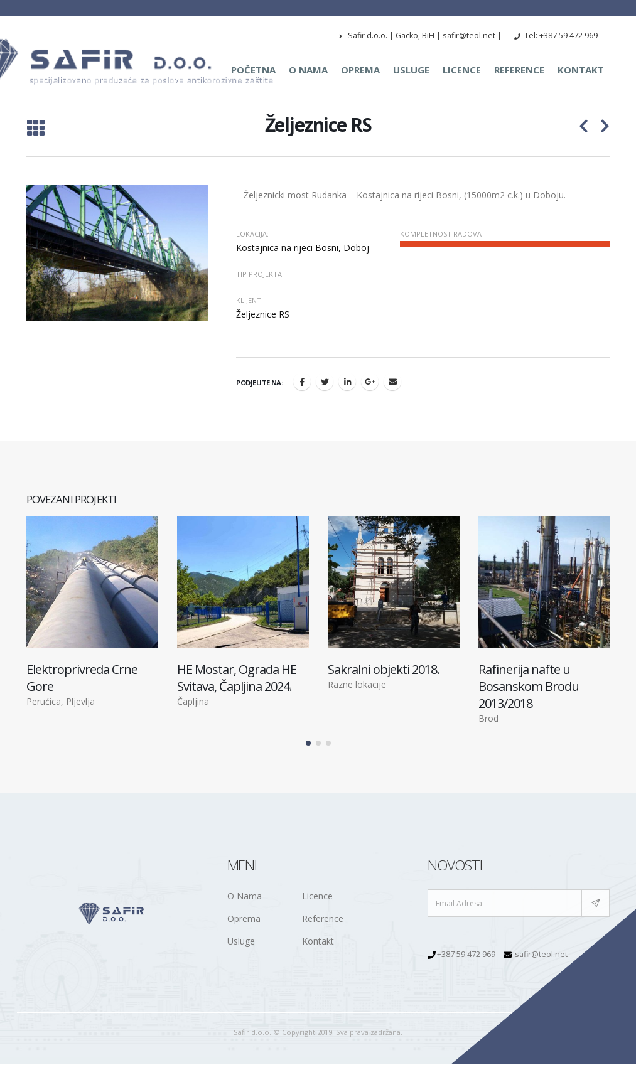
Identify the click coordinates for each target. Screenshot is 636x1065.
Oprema (360, 69)
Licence (462, 69)
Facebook (302, 381)
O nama (308, 69)
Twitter (324, 381)
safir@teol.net (541, 955)
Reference (519, 69)
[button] (308, 743)
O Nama (244, 896)
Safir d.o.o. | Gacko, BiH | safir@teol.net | (420, 35)
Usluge (411, 69)
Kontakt (581, 69)
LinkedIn (347, 381)
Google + (370, 381)
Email (392, 381)
